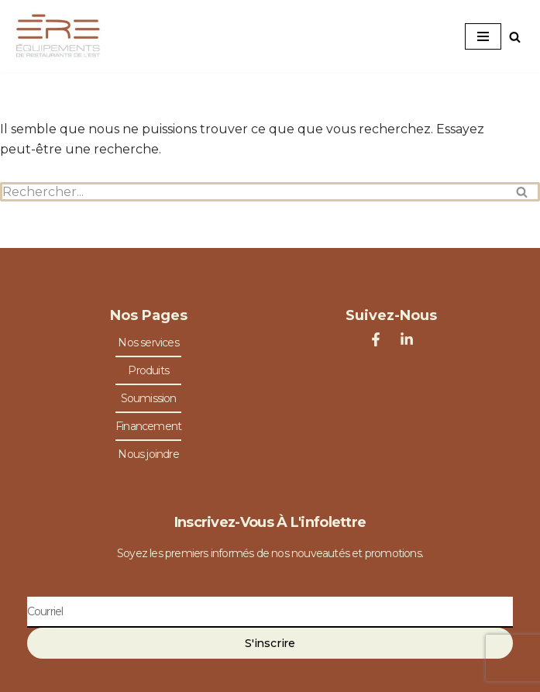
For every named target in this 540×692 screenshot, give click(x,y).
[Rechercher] (515, 37)
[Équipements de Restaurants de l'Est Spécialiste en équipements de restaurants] (58, 36)
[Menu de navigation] (483, 36)
